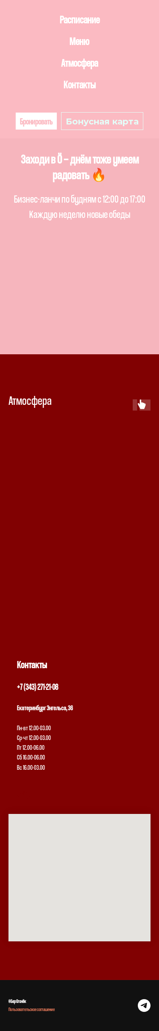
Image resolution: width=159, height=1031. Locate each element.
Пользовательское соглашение (31, 1009)
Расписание (80, 19)
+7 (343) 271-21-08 (37, 687)
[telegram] (23, 793)
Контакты (79, 84)
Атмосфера (79, 62)
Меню (79, 41)
